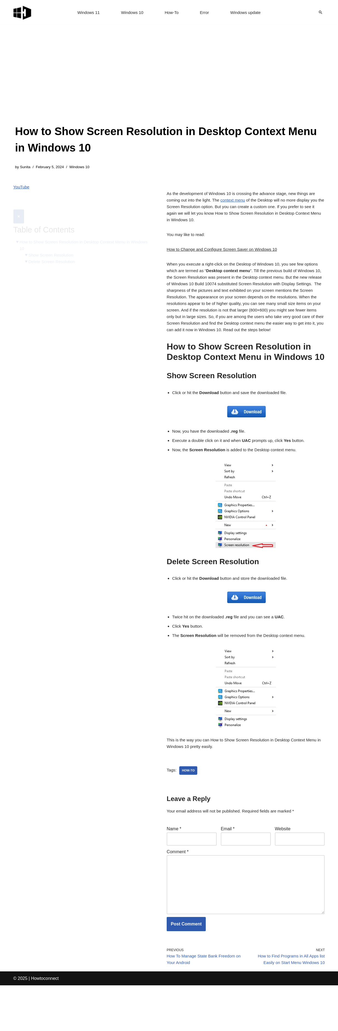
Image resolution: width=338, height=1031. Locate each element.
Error (205, 12)
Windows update (247, 12)
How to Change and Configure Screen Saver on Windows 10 (225, 256)
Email (228, 863)
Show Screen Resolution (53, 243)
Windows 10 (131, 12)
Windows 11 (86, 12)
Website (283, 863)
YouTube (22, 188)
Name (174, 863)
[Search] (320, 12)
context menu (244, 203)
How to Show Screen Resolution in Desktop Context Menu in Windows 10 (78, 233)
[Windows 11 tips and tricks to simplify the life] (22, 12)
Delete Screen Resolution (53, 251)
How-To (171, 12)
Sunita (25, 167)
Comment (178, 888)
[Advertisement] (169, 82)
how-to (189, 804)
